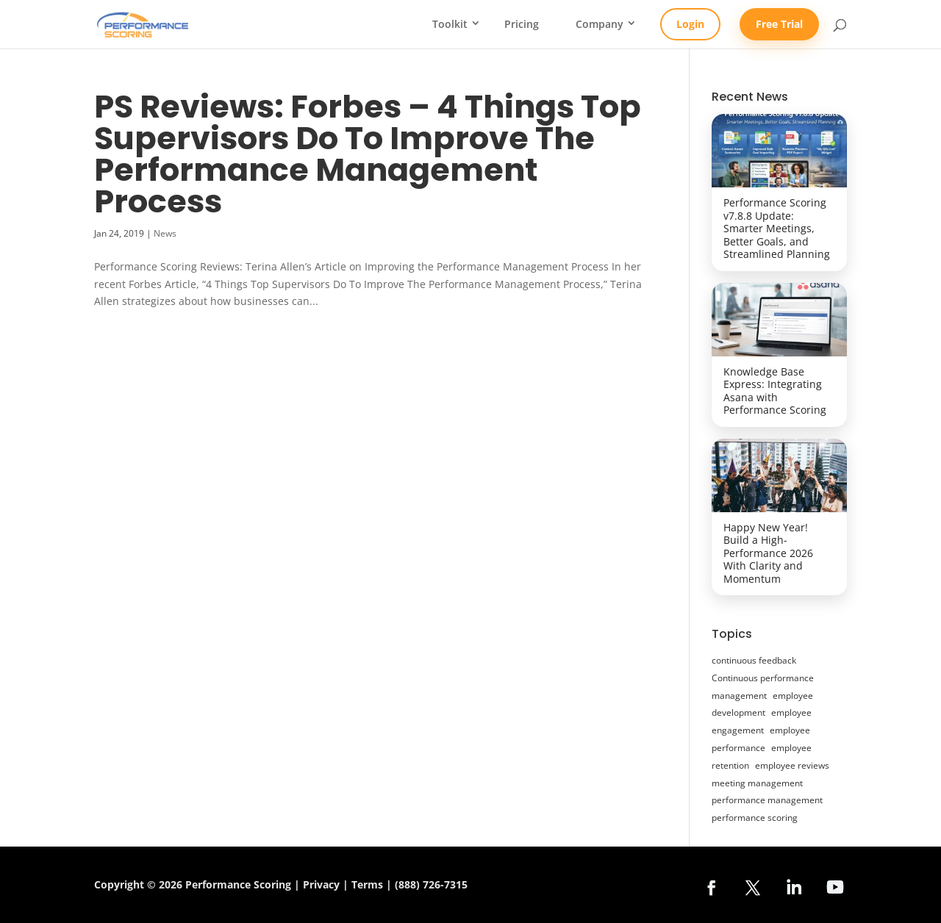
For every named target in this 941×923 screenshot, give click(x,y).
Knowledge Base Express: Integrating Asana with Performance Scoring (774, 390)
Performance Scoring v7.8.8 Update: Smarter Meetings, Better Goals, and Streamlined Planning (776, 228)
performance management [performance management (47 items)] (767, 800)
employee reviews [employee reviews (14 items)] (792, 765)
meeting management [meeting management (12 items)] (757, 783)
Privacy (321, 884)
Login (690, 24)
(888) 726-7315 (431, 884)
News (165, 233)
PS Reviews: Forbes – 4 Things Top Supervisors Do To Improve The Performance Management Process (367, 154)
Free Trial (779, 24)
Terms (367, 884)
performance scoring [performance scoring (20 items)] (755, 817)
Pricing (521, 24)
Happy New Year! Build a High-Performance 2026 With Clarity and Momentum (768, 553)
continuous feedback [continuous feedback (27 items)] (754, 660)
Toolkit (450, 24)
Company (599, 24)
